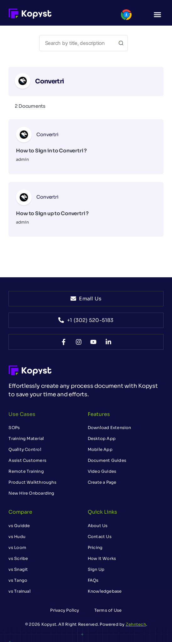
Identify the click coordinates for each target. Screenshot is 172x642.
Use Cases (21, 414)
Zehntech (136, 624)
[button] (158, 14)
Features (99, 414)
